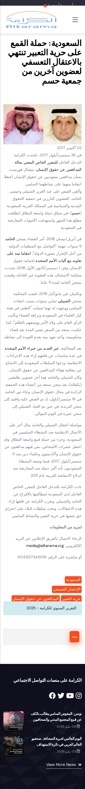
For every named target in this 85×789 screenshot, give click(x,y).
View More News (61, 764)
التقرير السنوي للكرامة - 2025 (51, 607)
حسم (76, 213)
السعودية (73, 579)
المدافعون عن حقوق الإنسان (36, 598)
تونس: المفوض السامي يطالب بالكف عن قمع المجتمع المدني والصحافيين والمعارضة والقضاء (56, 719)
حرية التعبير (71, 598)
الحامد (10, 238)
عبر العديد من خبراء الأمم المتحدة (32, 348)
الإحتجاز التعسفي (66, 589)
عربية (77, 6)
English (53, 6)
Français (65, 6)
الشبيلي (64, 300)
